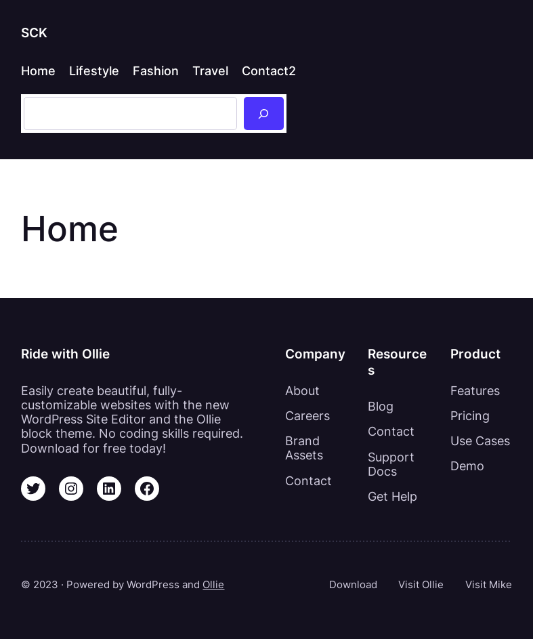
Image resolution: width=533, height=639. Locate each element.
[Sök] (264, 113)
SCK (34, 32)
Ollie (213, 584)
